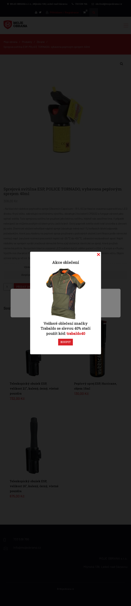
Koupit (65, 342)
